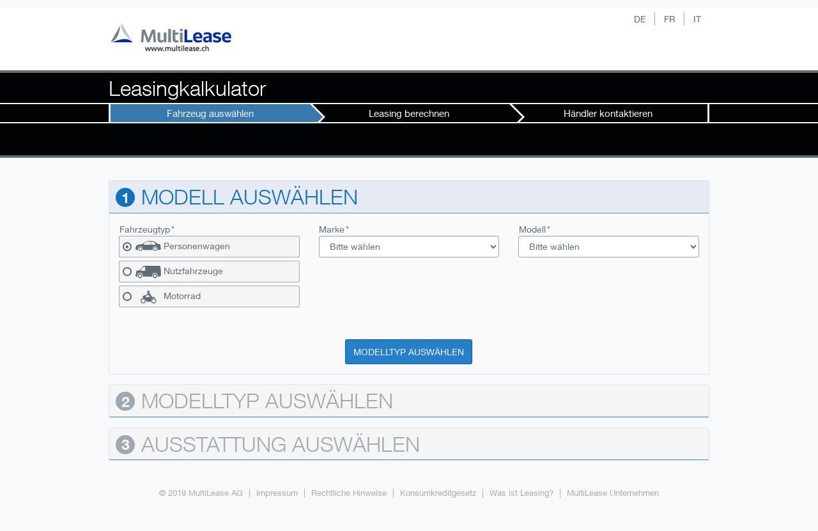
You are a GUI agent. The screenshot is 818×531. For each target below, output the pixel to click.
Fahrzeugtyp (145, 229)
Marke (331, 229)
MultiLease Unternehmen (613, 493)
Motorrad (182, 296)
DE (640, 18)
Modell (532, 229)
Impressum (277, 493)
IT (697, 18)
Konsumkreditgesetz (438, 493)
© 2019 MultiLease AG (201, 493)
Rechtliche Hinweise (349, 493)
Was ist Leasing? (521, 493)
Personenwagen (197, 246)
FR (669, 18)
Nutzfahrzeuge (193, 271)
